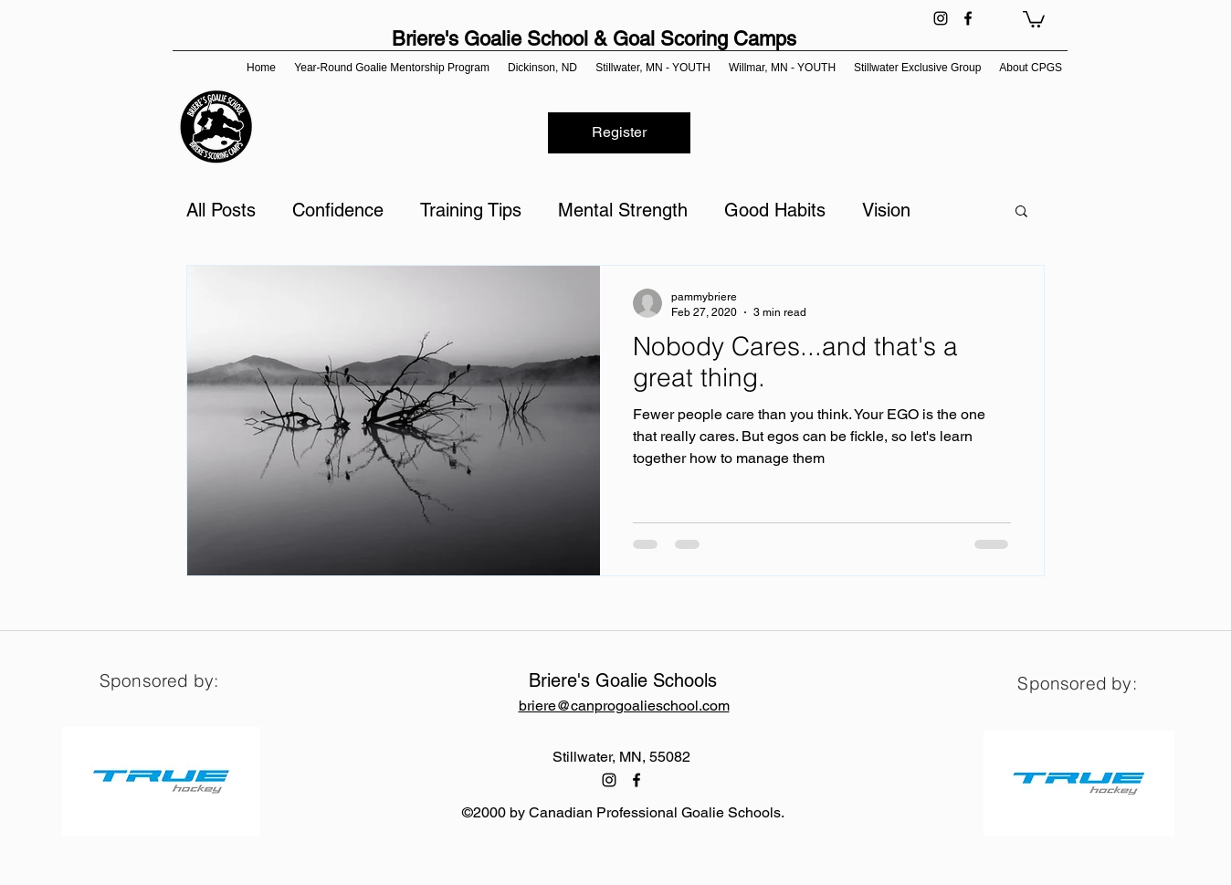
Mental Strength (623, 210)
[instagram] (940, 18)
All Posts (221, 210)
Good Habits (775, 210)
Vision (886, 210)
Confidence (338, 210)
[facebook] (968, 18)
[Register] (619, 132)
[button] (1034, 18)
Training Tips (470, 210)
